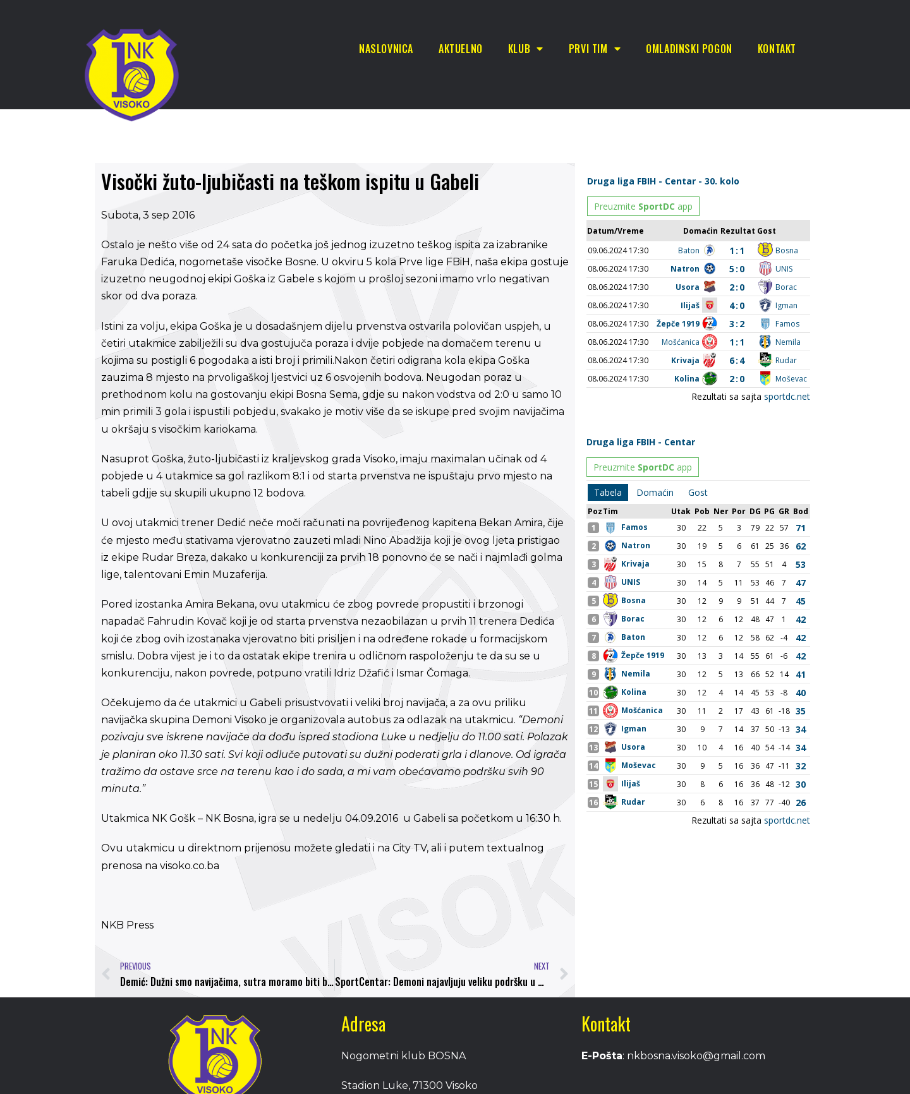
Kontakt (777, 48)
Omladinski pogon (689, 48)
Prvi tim (595, 48)
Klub (525, 48)
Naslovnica (386, 48)
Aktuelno (461, 48)
